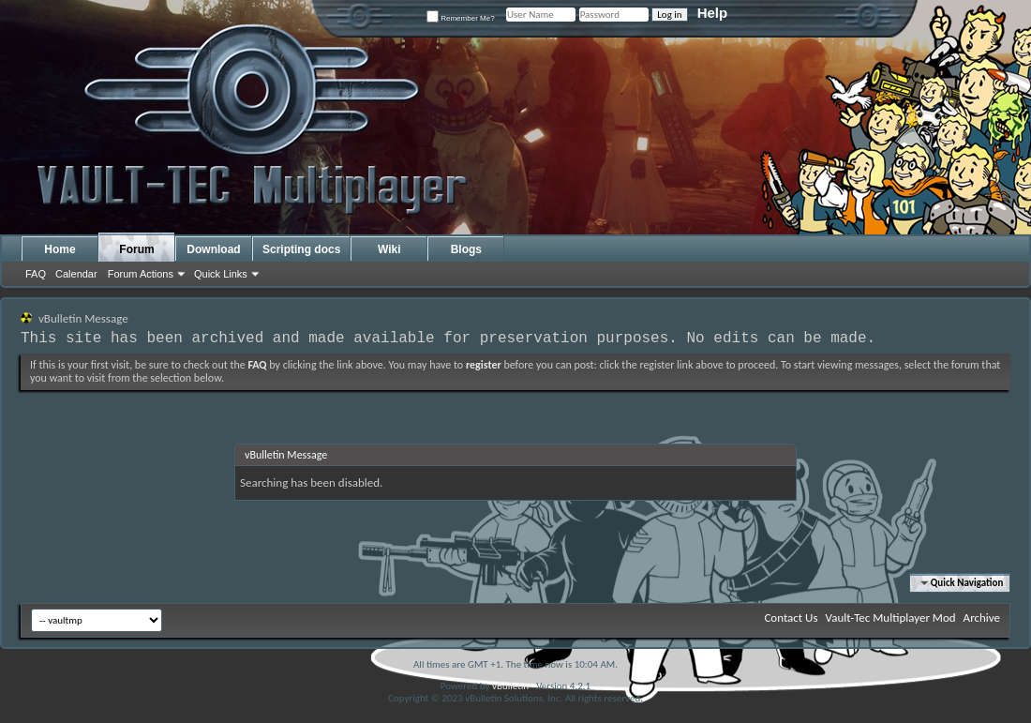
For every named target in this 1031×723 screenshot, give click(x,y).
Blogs (466, 249)
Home (59, 249)
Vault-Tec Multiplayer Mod (891, 617)
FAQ (35, 273)
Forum (136, 249)
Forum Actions (140, 273)
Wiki (389, 249)
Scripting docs (301, 249)
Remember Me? (460, 18)
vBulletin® (513, 686)
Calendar (76, 273)
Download (213, 249)
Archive (982, 617)
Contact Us (790, 617)
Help (712, 13)
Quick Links (220, 273)
